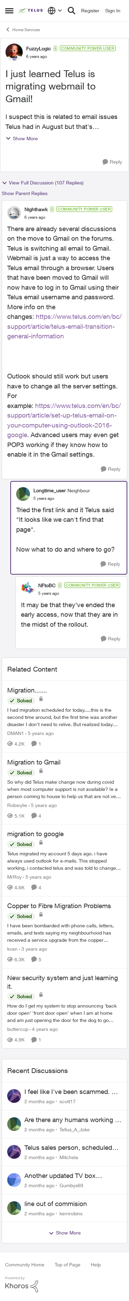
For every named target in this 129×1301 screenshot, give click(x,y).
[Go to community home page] (31, 10)
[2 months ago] (39, 1101)
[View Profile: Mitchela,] (14, 1152)
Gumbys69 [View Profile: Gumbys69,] (71, 1185)
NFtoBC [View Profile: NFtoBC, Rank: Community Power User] (46, 585)
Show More (22, 138)
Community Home (24, 1264)
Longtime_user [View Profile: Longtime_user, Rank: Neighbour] (49, 490)
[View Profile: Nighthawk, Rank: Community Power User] (14, 213)
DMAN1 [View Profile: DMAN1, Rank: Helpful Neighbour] (15, 733)
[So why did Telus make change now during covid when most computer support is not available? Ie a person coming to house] (64, 788)
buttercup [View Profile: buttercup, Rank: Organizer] (17, 1029)
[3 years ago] (33, 948)
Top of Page (67, 1264)
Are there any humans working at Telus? (72, 1120)
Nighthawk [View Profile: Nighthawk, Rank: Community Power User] (35, 209)
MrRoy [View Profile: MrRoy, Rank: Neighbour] (14, 877)
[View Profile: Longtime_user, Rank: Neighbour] (23, 494)
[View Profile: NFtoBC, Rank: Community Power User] (28, 589)
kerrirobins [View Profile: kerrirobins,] (71, 1213)
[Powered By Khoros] (64, 1284)
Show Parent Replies (24, 193)
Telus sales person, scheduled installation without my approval (70, 1148)
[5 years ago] (39, 733)
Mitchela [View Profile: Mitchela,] (69, 1157)
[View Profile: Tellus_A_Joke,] (14, 1124)
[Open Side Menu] (9, 10)
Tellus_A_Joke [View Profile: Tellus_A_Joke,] (75, 1129)
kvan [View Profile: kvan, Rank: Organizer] (12, 949)
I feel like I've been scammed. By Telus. (71, 1092)
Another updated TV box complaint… (60, 1176)
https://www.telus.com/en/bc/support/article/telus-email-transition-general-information (64, 326)
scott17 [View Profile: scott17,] (68, 1101)
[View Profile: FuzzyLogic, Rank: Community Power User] (14, 52)
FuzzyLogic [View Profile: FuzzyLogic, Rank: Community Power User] (38, 48)
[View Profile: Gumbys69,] (14, 1180)
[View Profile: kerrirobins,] (14, 1208)
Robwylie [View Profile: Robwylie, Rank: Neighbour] (17, 805)
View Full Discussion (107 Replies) (43, 183)
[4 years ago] (44, 1029)
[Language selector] (55, 10)
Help (96, 1264)
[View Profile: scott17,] (14, 1096)
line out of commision (55, 1203)
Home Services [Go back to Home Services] (22, 29)
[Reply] (112, 162)
